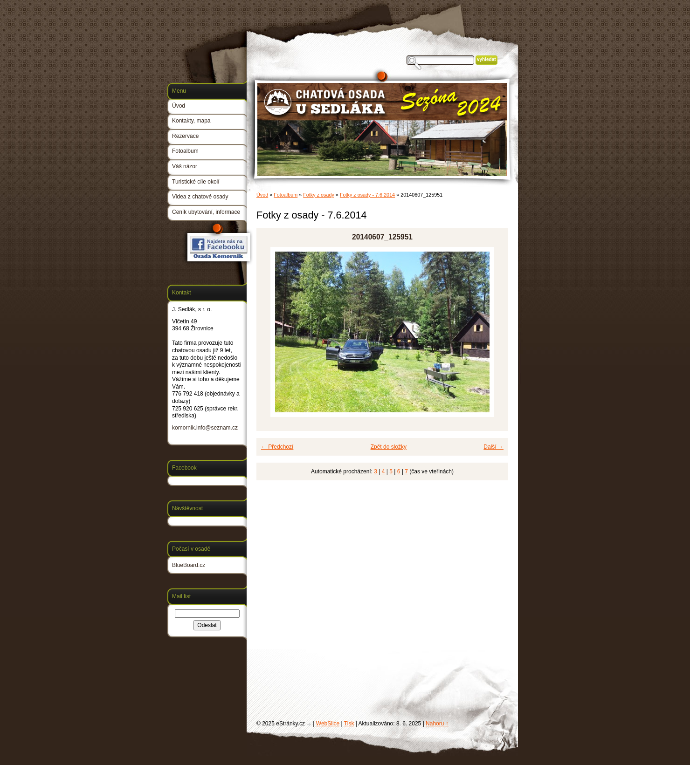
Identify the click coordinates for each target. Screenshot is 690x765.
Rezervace (185, 136)
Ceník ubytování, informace (206, 212)
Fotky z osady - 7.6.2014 (367, 195)
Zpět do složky (389, 447)
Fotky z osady (318, 195)
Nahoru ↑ (437, 723)
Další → (493, 447)
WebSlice (327, 723)
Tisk (349, 723)
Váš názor (184, 166)
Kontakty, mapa (191, 120)
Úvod (262, 195)
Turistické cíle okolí (196, 181)
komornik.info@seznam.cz (205, 427)
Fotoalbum (285, 195)
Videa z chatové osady (200, 196)
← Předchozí (277, 447)
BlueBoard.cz (188, 565)
